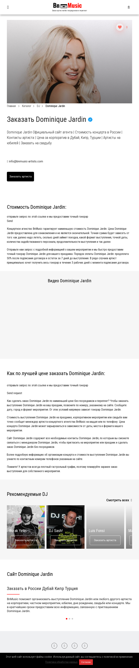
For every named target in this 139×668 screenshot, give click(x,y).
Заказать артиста (26, 540)
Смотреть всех (117, 500)
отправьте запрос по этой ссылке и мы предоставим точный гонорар (69, 219)
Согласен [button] (86, 662)
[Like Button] (119, 27)
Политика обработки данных (61, 662)
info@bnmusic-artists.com (26, 161)
